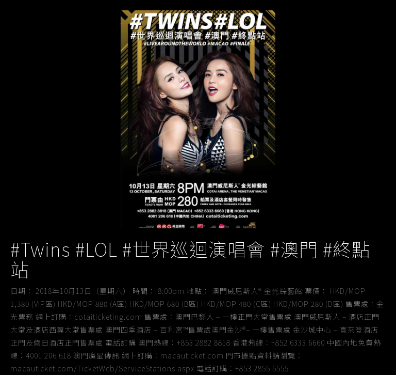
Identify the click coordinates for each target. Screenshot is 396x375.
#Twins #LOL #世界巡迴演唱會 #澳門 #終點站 (190, 259)
